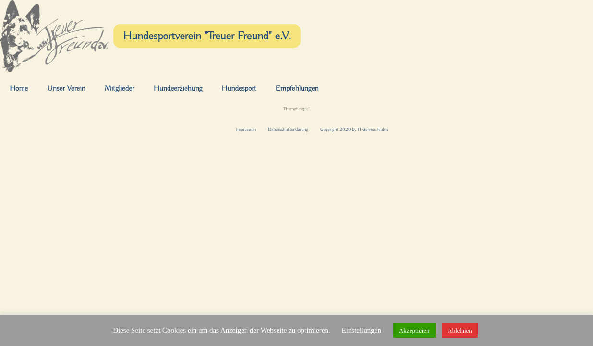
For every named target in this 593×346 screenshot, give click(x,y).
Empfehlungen (297, 89)
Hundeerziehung (178, 89)
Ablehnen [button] (460, 330)
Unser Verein (66, 89)
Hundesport (238, 89)
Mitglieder (119, 89)
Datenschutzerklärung (288, 129)
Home (19, 89)
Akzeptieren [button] (414, 330)
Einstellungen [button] (361, 330)
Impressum (246, 129)
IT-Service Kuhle (373, 129)
